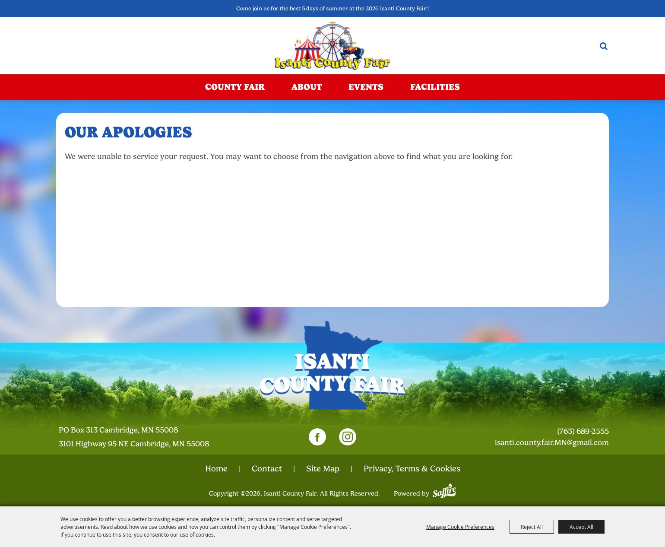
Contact (267, 469)
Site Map (322, 469)
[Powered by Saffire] (444, 489)
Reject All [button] (532, 526)
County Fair (235, 87)
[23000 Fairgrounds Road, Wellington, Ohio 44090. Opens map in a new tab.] (141, 437)
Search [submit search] (603, 46)
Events (365, 87)
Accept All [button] (581, 526)
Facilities (435, 87)
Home (216, 469)
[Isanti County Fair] (332, 45)
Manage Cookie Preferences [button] (460, 526)
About (306, 87)
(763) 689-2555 (583, 431)
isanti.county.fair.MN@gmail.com (552, 442)
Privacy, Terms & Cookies (412, 469)
